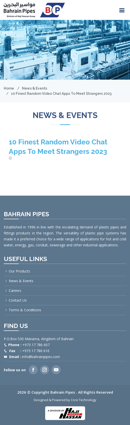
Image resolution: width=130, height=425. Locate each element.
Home (9, 88)
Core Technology (83, 400)
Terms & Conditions (25, 310)
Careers (15, 290)
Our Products (19, 271)
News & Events (34, 88)
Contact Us (18, 300)
